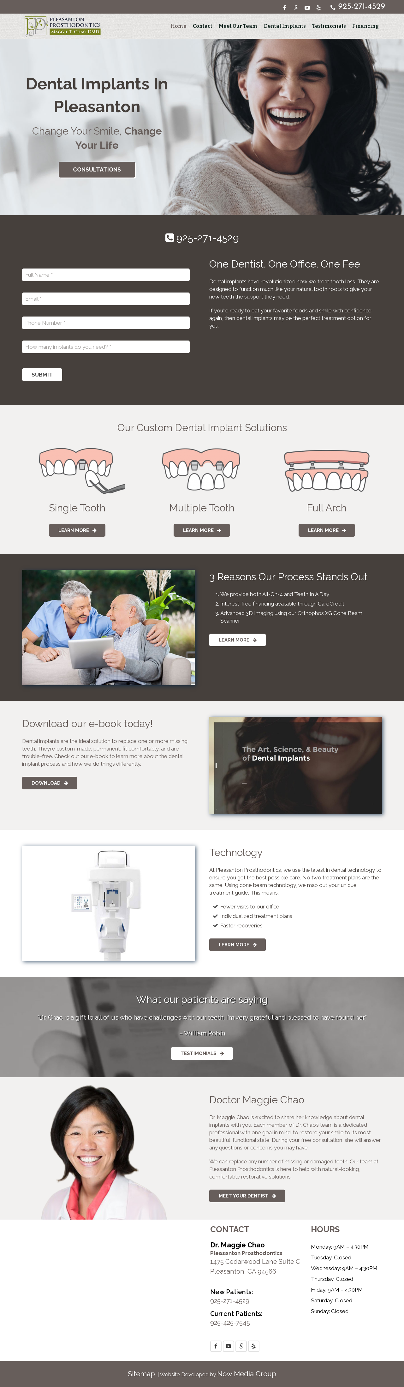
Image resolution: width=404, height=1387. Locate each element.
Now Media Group (246, 1374)
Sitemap (141, 1374)
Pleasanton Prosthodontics (246, 1253)
